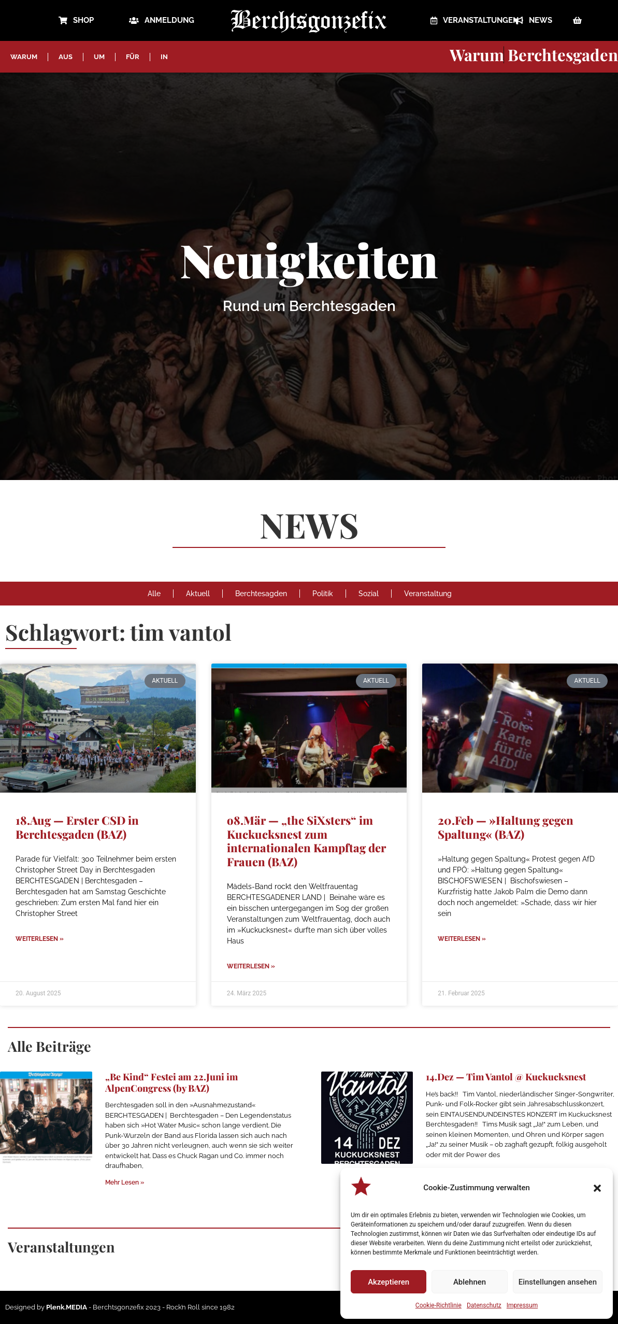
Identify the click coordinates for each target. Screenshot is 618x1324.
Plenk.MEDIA (66, 1307)
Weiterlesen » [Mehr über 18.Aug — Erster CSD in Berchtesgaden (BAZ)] (40, 938)
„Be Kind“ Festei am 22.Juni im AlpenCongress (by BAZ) (171, 1082)
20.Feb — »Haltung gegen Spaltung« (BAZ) (505, 826)
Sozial (368, 593)
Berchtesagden (261, 593)
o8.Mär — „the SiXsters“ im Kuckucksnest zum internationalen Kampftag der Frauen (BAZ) (306, 840)
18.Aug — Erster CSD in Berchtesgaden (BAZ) (77, 826)
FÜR (132, 57)
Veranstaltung (428, 593)
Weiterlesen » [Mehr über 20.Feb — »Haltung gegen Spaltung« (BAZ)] (462, 938)
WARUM (23, 57)
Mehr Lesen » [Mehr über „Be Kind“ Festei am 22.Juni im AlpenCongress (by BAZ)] (124, 1182)
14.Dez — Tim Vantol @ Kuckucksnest (506, 1077)
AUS (66, 57)
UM (99, 57)
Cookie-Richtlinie (438, 1305)
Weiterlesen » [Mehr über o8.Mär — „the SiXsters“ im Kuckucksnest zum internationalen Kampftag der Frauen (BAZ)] (251, 966)
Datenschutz (484, 1305)
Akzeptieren (388, 1282)
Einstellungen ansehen (558, 1282)
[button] (597, 1188)
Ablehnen (469, 1282)
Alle (154, 593)
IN (164, 57)
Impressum (522, 1305)
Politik (322, 593)
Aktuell (198, 593)
